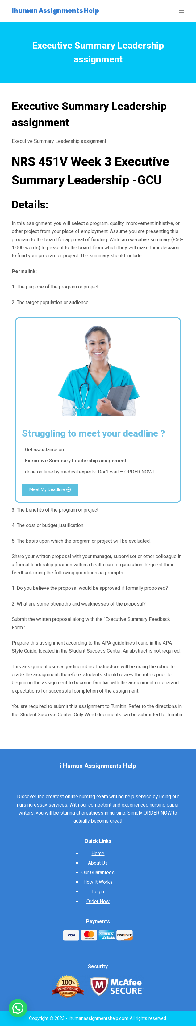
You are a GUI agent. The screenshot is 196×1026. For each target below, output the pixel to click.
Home (97, 853)
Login (98, 892)
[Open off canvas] (181, 11)
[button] (50, 490)
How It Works (98, 882)
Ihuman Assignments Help (55, 10)
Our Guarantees (98, 872)
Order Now (98, 901)
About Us (98, 863)
